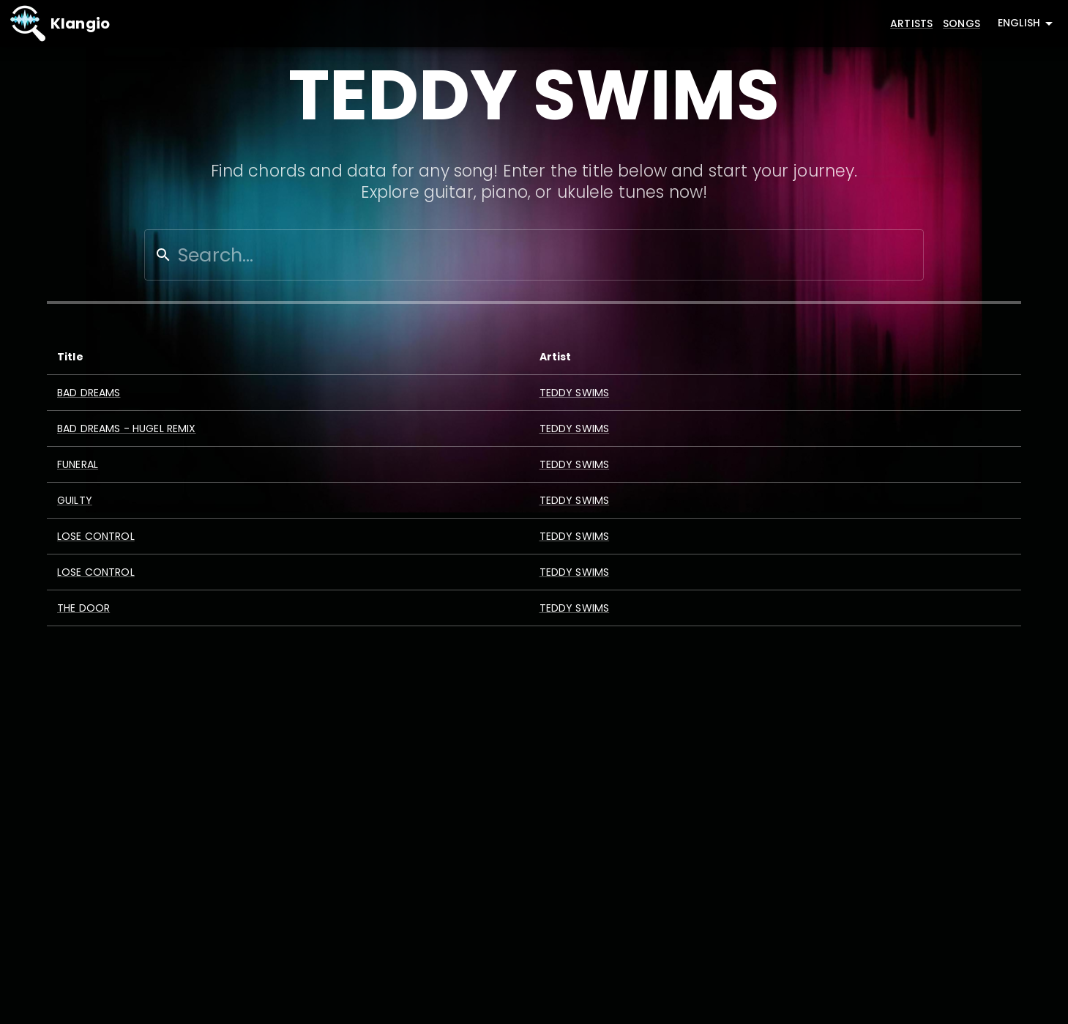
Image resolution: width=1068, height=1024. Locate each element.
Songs (961, 23)
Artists (911, 23)
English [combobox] (1019, 22)
